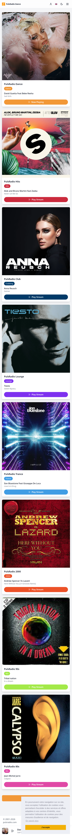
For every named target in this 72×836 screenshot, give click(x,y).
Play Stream (36, 199)
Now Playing (36, 102)
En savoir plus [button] (32, 821)
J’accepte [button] (45, 827)
